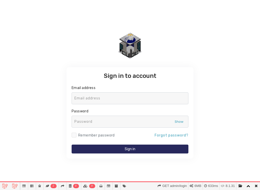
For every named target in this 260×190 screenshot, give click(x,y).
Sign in (130, 149)
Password (80, 111)
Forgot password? (171, 135)
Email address (83, 88)
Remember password (96, 135)
